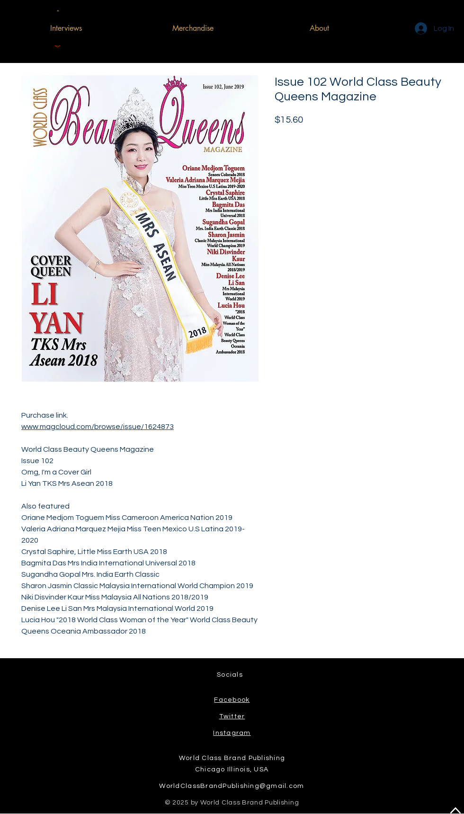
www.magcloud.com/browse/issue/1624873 (97, 426)
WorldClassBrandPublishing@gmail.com (231, 786)
